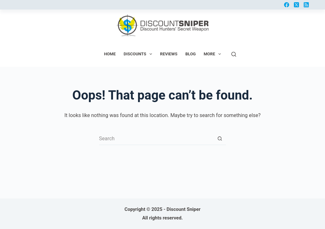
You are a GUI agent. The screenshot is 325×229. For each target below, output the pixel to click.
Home (110, 54)
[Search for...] (156, 138)
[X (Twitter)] (296, 4)
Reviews (168, 54)
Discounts (139, 54)
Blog (190, 54)
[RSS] (306, 4)
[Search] (233, 54)
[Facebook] (286, 4)
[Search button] (219, 138)
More (214, 54)
